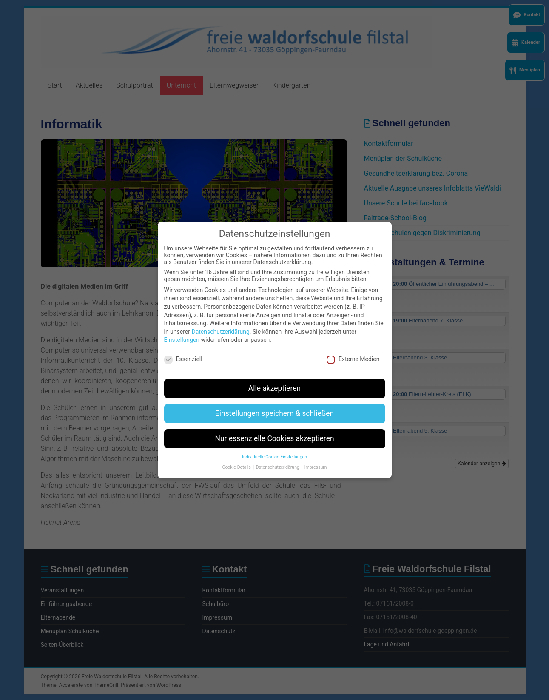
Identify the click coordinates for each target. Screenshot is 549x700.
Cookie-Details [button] (237, 458)
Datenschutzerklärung (220, 322)
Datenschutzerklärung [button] (278, 458)
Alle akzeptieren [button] (274, 379)
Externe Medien (353, 350)
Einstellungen (182, 331)
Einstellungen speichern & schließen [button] (274, 404)
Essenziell (183, 350)
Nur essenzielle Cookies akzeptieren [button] (274, 429)
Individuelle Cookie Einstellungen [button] (274, 448)
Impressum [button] (315, 458)
